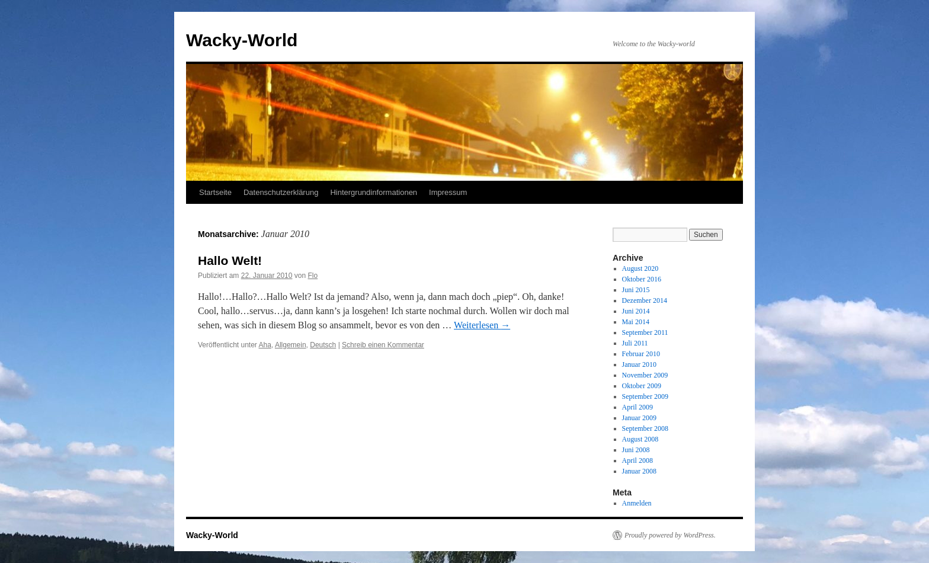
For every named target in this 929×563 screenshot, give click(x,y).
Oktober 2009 (641, 386)
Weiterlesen (482, 325)
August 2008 (640, 439)
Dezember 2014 (644, 300)
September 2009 (645, 396)
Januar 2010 (639, 364)
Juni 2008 (636, 450)
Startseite (215, 192)
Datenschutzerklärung (281, 192)
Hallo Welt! (230, 260)
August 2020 (640, 268)
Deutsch (323, 345)
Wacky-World (241, 40)
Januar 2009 (639, 418)
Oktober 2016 (641, 279)
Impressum (448, 192)
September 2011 (645, 332)
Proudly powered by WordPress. (670, 535)
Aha (265, 345)
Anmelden (637, 503)
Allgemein (290, 345)
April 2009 (637, 407)
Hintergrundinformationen (373, 192)
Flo (313, 275)
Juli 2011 (635, 343)
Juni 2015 (636, 290)
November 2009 (645, 375)
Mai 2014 (635, 322)
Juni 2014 (636, 311)
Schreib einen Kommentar (383, 345)
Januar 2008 (639, 471)
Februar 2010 (641, 354)
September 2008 (645, 428)
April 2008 (637, 460)
